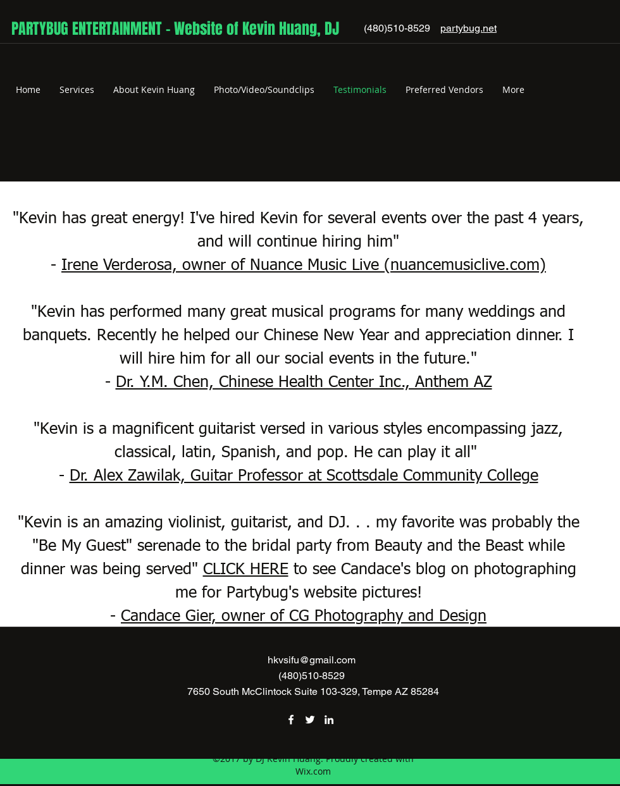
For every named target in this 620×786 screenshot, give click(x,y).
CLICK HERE (245, 570)
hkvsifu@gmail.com (312, 660)
